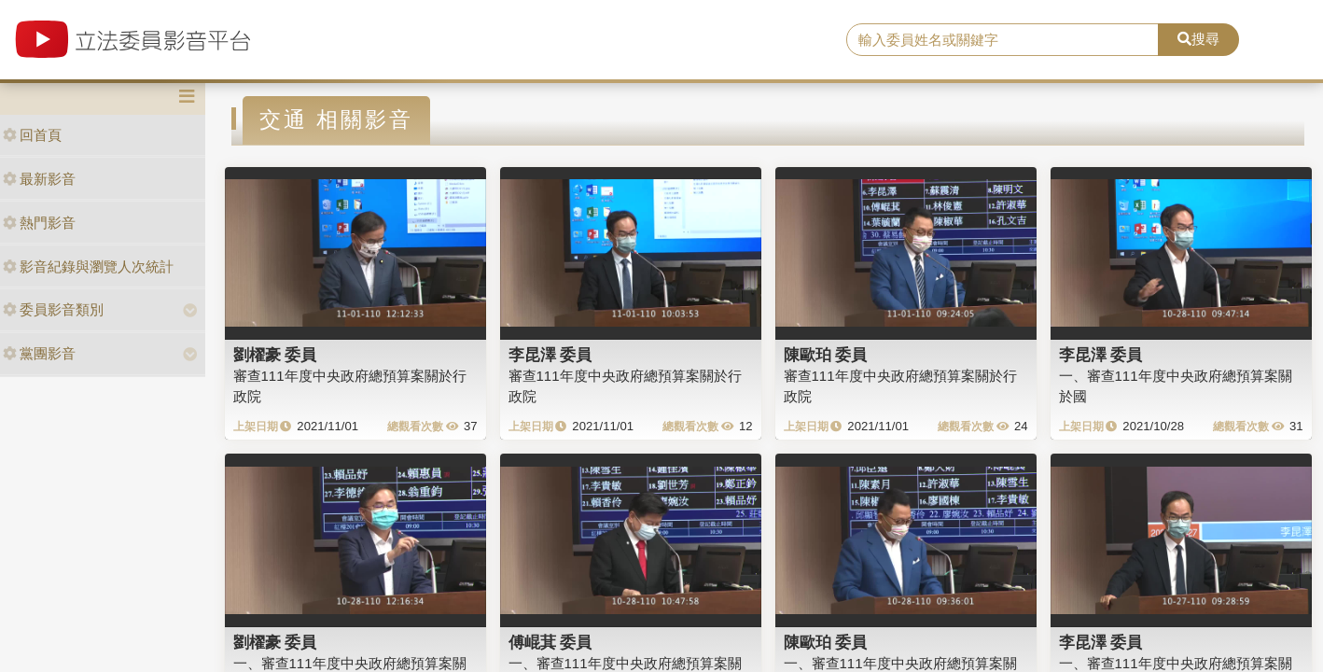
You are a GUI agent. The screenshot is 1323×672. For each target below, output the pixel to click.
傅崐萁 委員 (550, 642)
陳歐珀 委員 (826, 354)
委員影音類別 (53, 309)
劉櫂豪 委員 (275, 354)
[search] (1002, 40)
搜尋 (1198, 39)
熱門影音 (39, 223)
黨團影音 (39, 353)
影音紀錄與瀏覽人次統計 (88, 266)
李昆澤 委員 (550, 354)
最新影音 (39, 179)
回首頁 (32, 135)
